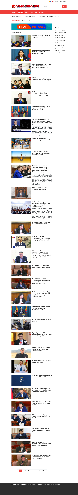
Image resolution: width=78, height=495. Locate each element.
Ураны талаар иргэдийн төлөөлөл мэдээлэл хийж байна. (42, 139)
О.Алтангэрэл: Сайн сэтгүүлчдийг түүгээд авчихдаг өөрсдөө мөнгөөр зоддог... (41, 443)
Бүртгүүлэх (63, 1)
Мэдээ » (20, 12)
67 (43, 471)
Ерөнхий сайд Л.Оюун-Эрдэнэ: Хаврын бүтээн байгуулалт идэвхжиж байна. (41, 349)
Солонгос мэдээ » (17, 16)
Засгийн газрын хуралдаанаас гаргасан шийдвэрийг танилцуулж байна (41, 51)
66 (39, 471)
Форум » (27, 12)
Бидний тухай (15, 484)
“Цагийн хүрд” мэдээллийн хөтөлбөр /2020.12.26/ (61, 50)
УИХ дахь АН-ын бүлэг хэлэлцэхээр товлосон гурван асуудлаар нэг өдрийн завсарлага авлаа (41, 204)
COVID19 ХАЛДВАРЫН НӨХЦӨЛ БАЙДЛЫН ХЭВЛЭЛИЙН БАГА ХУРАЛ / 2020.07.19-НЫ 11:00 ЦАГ (61, 35)
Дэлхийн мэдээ (41, 16)
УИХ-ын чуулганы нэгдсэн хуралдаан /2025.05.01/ (40, 188)
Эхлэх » (14, 12)
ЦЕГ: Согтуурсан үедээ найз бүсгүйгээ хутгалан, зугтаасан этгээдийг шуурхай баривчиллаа (42, 121)
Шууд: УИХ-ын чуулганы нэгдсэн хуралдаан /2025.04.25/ (42, 376)
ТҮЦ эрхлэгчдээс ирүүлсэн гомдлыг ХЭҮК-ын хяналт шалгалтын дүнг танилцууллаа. (41, 93)
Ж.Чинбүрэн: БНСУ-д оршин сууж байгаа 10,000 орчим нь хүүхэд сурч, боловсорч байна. (41, 238)
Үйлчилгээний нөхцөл (27, 484)
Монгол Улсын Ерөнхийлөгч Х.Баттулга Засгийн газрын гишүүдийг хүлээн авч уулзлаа (61, 53)
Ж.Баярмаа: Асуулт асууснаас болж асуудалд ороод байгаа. (41, 266)
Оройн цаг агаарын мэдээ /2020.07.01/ (61, 32)
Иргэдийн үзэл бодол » (53, 16)
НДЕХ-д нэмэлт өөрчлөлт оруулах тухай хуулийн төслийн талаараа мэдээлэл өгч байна (41, 79)
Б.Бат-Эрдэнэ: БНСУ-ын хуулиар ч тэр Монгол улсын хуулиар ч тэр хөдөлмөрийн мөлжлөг (41, 65)
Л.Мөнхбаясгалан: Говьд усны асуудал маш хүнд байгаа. (41, 223)
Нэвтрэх (57, 1)
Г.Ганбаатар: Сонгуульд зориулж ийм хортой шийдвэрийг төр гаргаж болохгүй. (42, 457)
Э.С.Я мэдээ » (26, 20)
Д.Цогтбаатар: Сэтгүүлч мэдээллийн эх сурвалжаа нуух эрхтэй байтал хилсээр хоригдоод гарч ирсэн (41, 281)
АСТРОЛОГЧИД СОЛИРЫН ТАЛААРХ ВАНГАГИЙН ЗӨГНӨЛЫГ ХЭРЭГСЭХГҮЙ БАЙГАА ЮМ (61, 30)
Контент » (34, 12)
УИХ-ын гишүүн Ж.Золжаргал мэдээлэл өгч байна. (41, 36)
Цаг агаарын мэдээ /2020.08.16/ (61, 37)
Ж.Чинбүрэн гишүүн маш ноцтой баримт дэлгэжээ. (42, 361)
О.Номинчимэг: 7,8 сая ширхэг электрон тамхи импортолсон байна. (41, 403)
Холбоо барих (56, 484)
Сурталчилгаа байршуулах (43, 484)
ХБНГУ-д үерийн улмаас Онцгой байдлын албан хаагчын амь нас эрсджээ (61, 42)
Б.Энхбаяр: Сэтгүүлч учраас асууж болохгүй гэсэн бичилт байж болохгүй (41, 430)
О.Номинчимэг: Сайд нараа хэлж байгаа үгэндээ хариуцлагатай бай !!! (42, 416)
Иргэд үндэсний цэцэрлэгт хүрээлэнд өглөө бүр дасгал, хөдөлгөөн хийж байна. (61, 48)
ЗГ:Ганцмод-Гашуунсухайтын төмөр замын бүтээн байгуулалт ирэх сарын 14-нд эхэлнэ (42, 390)
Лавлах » (41, 12)
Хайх (64, 6)
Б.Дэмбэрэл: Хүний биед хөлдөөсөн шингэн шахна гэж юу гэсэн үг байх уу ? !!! (42, 334)
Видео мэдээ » (16, 20)
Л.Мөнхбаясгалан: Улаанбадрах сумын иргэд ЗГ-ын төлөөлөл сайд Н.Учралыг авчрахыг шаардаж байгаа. (41, 294)
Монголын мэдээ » (29, 16)
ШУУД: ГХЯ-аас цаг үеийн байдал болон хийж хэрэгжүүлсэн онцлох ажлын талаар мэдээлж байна (61, 45)
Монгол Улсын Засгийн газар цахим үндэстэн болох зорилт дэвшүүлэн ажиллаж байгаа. (61, 40)
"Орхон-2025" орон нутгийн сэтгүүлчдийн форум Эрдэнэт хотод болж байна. (41, 153)
